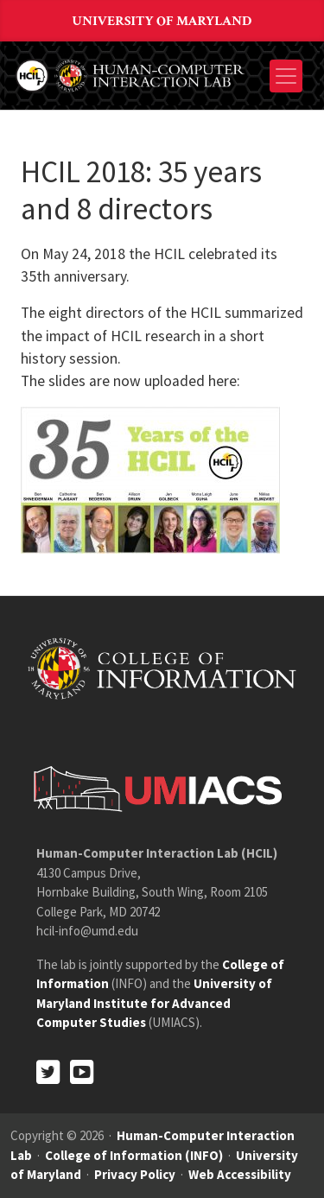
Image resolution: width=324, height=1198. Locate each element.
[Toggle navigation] (286, 76)
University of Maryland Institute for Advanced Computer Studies (154, 1002)
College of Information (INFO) (134, 1155)
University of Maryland (162, 21)
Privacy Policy (134, 1174)
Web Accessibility (239, 1174)
